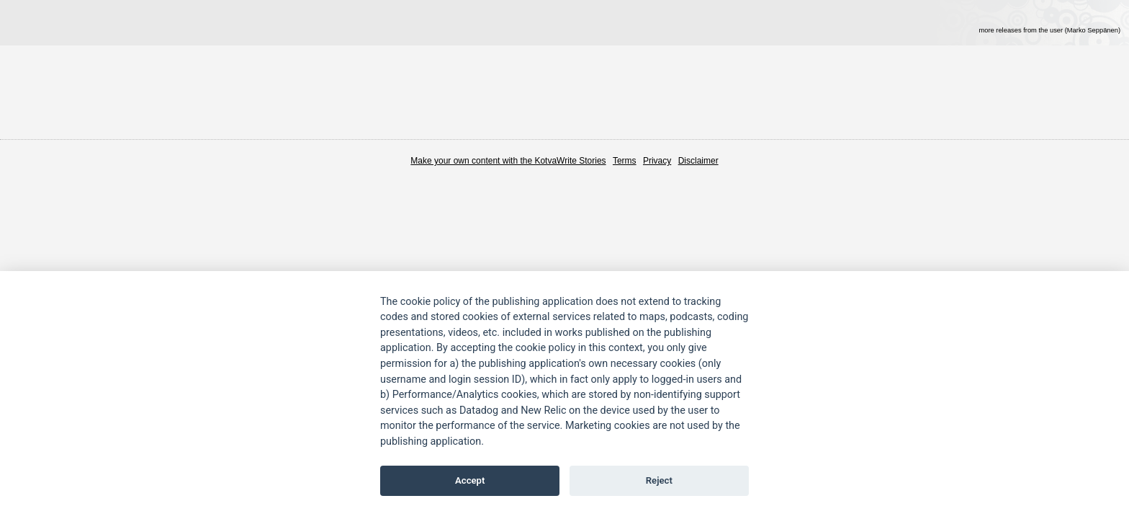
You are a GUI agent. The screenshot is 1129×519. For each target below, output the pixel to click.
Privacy (657, 161)
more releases (1049, 30)
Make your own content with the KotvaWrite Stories (508, 161)
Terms (625, 161)
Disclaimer (698, 161)
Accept (470, 480)
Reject (659, 480)
